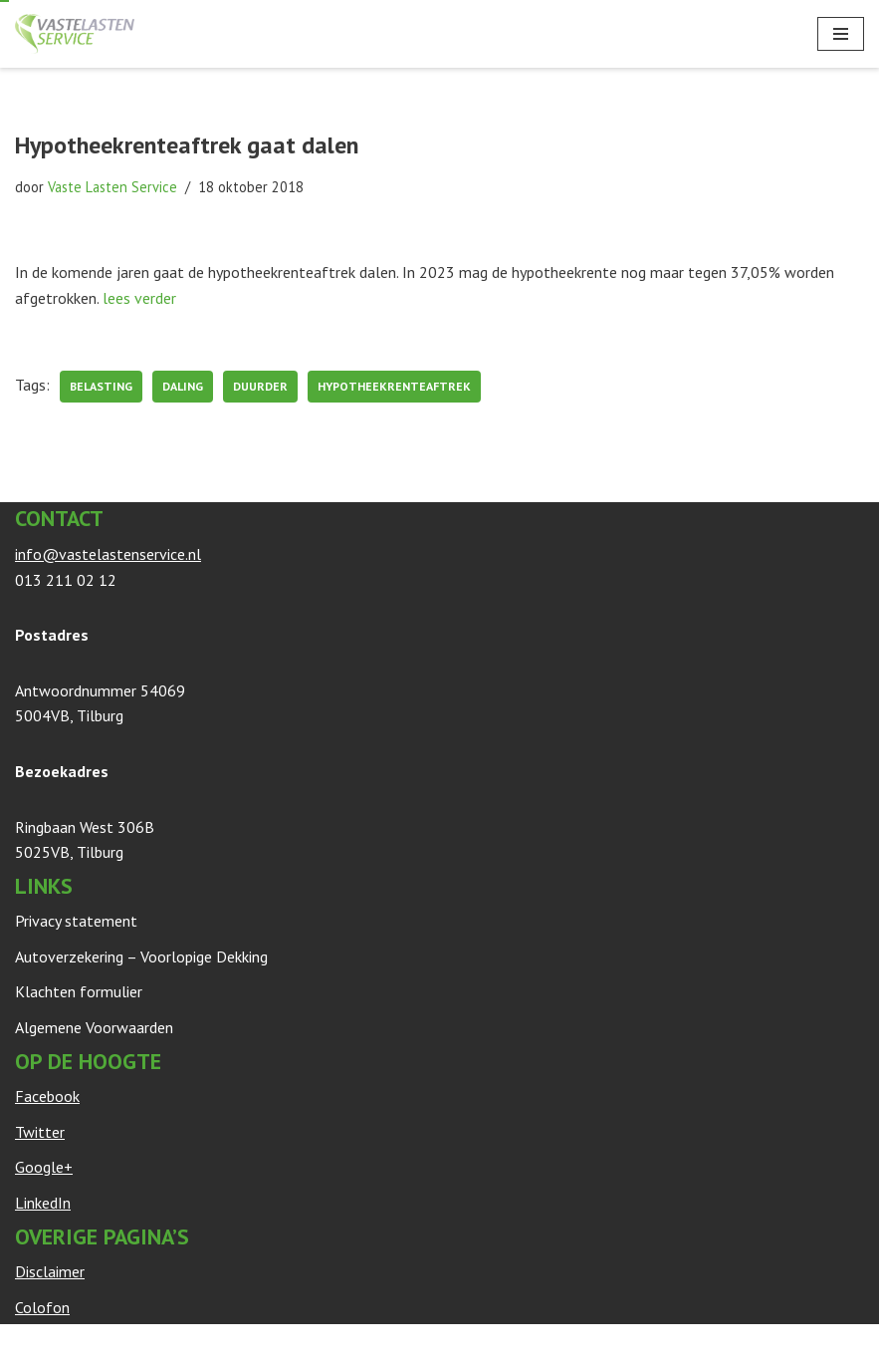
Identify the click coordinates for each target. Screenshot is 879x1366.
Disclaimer (50, 1271)
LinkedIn (43, 1203)
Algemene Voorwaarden (94, 1027)
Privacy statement (76, 921)
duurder (260, 386)
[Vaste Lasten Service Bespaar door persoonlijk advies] (74, 34)
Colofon (42, 1307)
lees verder (139, 298)
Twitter (40, 1132)
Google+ (44, 1167)
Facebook (47, 1096)
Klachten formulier (78, 991)
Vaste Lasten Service (112, 186)
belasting (101, 386)
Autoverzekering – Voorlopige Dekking (141, 956)
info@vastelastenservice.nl (108, 554)
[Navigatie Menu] (840, 34)
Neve (32, 1344)
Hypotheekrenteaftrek (394, 386)
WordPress (255, 1344)
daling (182, 386)
